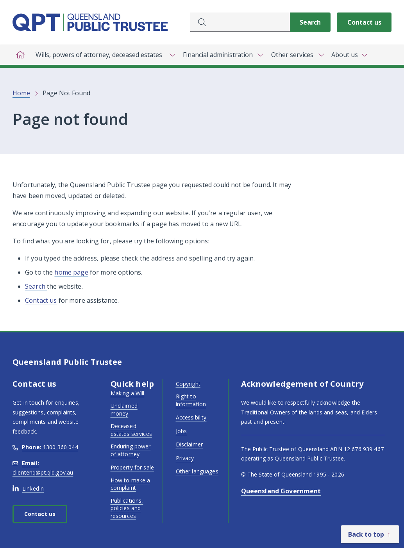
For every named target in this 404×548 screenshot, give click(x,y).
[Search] (310, 22)
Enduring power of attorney (131, 450)
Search (36, 286)
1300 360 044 (45, 447)
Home (21, 93)
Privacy (185, 458)
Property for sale (132, 467)
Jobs (181, 431)
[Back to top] (370, 534)
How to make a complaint (130, 484)
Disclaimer (189, 444)
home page (71, 272)
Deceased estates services (131, 429)
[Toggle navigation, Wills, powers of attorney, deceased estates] (103, 55)
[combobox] (240, 22)
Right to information (191, 400)
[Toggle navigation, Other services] (296, 55)
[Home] (20, 55)
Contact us (364, 22)
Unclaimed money (124, 409)
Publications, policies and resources (127, 508)
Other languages (197, 471)
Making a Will (128, 393)
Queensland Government (281, 491)
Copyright (188, 383)
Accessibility (191, 417)
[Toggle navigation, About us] (349, 55)
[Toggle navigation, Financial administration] (222, 55)
